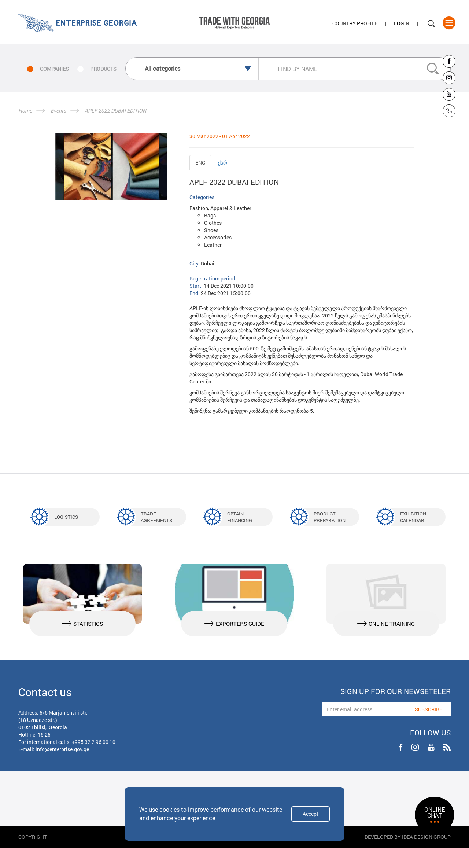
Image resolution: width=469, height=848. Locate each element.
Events (58, 110)
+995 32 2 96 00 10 (93, 741)
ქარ (222, 162)
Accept (310, 813)
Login (401, 23)
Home (25, 110)
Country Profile (354, 23)
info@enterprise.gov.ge (62, 749)
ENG (200, 162)
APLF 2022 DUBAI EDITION (115, 110)
